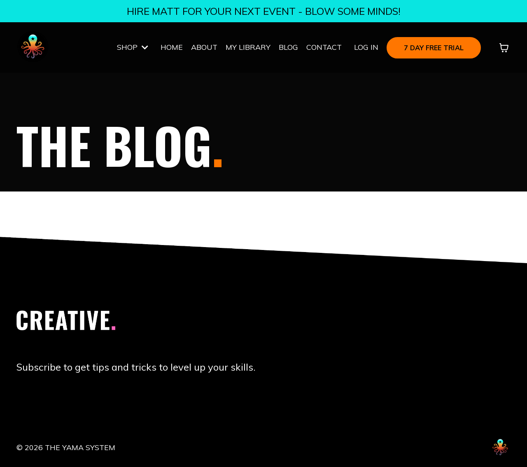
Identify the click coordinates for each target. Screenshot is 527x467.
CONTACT (324, 47)
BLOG (288, 47)
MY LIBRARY (248, 47)
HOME (172, 47)
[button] (434, 46)
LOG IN (366, 47)
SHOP (132, 47)
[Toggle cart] (504, 47)
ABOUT (204, 47)
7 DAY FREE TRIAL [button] (434, 48)
